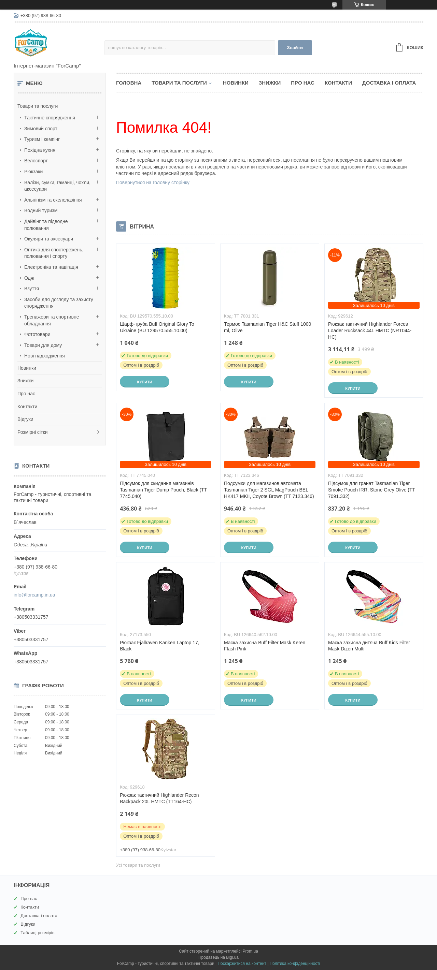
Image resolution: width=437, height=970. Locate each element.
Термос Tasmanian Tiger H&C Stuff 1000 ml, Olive (267, 327)
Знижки (25, 380)
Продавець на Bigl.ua (218, 957)
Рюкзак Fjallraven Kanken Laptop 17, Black (159, 646)
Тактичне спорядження (49, 117)
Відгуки (25, 419)
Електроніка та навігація (51, 267)
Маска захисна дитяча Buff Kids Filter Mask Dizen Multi (369, 646)
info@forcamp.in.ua (34, 595)
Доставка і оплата (389, 82)
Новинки (26, 368)
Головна (128, 82)
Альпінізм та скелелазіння (53, 200)
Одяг (29, 278)
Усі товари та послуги (138, 865)
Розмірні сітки (32, 432)
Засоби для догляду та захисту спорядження (58, 303)
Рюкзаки (33, 171)
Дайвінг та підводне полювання (46, 225)
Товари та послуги (37, 106)
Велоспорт (36, 160)
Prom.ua (250, 951)
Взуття (31, 288)
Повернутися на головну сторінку (152, 182)
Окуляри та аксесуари (48, 238)
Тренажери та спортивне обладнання (51, 320)
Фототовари (37, 334)
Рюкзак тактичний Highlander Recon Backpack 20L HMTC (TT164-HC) (159, 798)
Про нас (26, 393)
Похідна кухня (39, 150)
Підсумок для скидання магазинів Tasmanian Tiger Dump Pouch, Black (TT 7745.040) (163, 490)
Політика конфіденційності (295, 963)
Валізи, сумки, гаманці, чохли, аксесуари (57, 186)
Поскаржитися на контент (241, 963)
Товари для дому (43, 345)
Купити (144, 382)
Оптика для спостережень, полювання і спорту (54, 253)
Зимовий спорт (40, 128)
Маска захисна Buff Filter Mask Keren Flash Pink (264, 646)
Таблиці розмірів (37, 932)
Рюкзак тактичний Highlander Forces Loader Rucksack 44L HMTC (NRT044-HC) (369, 330)
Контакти (27, 406)
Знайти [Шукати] (295, 47)
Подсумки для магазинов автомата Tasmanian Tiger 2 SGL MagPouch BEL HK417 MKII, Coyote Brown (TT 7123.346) (269, 490)
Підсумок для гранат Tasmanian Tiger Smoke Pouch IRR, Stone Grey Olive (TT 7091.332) (371, 490)
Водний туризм (40, 210)
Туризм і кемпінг (42, 139)
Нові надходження (44, 355)
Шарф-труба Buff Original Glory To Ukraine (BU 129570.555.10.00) (157, 327)
